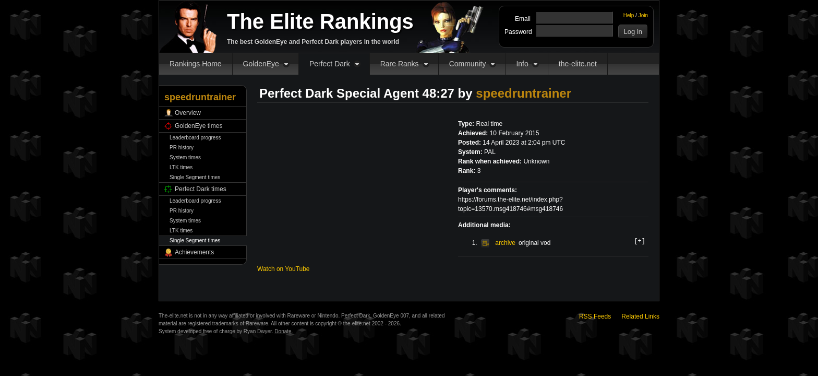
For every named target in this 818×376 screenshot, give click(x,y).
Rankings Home (196, 64)
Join (643, 15)
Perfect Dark (329, 64)
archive (498, 243)
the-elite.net (578, 64)
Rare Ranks (399, 64)
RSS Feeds (595, 316)
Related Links (640, 316)
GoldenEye (261, 64)
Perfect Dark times (200, 189)
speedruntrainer (523, 93)
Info (522, 64)
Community (467, 64)
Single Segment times (195, 177)
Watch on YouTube (283, 269)
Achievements (194, 252)
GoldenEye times (198, 126)
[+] (639, 240)
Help (628, 15)
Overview (188, 112)
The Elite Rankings (320, 21)
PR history (182, 147)
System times (185, 157)
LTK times (181, 167)
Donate (282, 331)
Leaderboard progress (195, 137)
